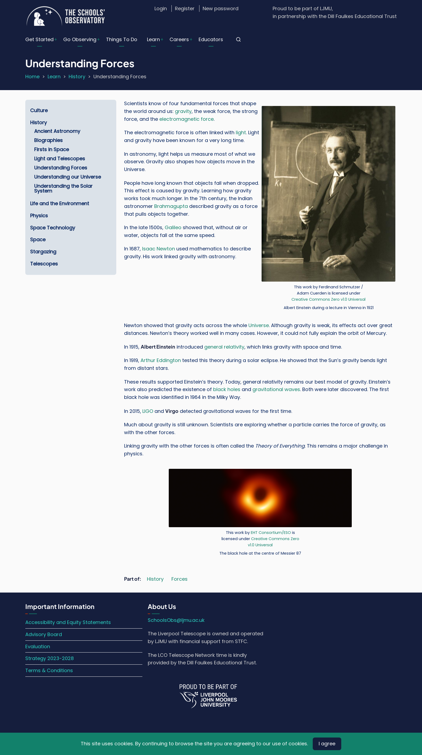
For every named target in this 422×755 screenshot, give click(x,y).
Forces (179, 579)
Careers (179, 39)
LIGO (147, 411)
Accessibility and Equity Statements (68, 622)
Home (32, 76)
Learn (153, 39)
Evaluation (37, 646)
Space (37, 239)
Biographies (48, 140)
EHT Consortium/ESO (271, 532)
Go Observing (79, 39)
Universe (258, 325)
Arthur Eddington (160, 360)
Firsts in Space (51, 149)
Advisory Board (43, 634)
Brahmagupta (171, 206)
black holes (226, 389)
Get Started (39, 39)
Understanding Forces (60, 167)
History (77, 76)
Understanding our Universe (67, 176)
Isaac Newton (158, 248)
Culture (39, 110)
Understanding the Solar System (63, 188)
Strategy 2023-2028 (49, 658)
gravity (183, 111)
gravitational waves (276, 389)
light (241, 132)
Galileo (173, 227)
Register (185, 8)
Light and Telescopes (59, 158)
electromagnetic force (186, 119)
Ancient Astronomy (57, 131)
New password (220, 8)
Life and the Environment (59, 203)
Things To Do (121, 39)
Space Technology (52, 227)
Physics (39, 215)
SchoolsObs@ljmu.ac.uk (176, 620)
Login (160, 8)
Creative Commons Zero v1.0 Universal (328, 299)
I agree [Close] (327, 743)
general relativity (224, 346)
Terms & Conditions (49, 670)
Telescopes (44, 263)
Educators (211, 39)
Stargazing (43, 251)
